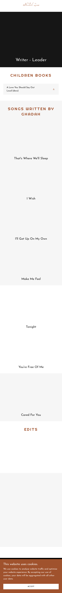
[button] (54, 89)
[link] (31, 5)
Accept (31, 586)
